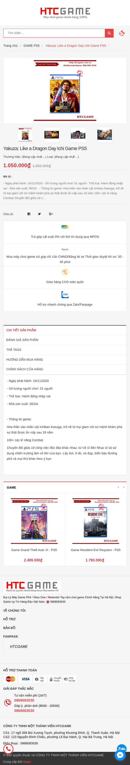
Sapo (27, 761)
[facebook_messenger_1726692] (120, 755)
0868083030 (24, 700)
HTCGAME (19, 647)
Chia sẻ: (8, 214)
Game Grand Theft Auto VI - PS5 (34, 550)
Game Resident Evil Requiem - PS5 (96, 550)
